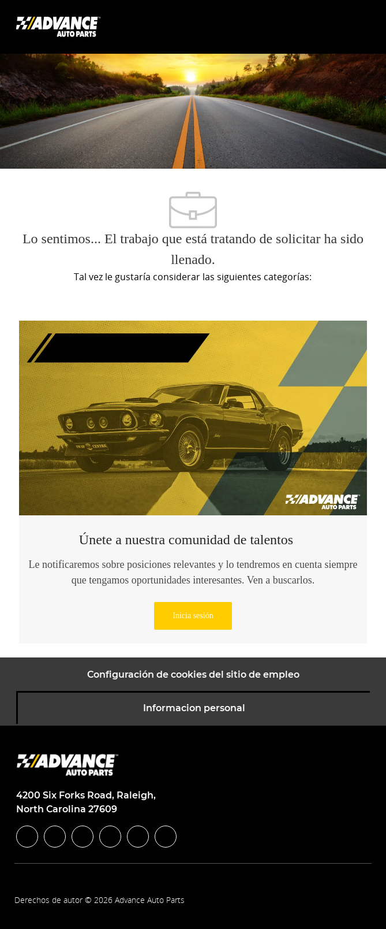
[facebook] (27, 837)
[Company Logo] (59, 26)
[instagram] (110, 837)
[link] (192, 616)
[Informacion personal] (194, 708)
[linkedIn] (55, 837)
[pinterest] (166, 837)
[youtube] (138, 837)
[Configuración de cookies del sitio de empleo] (193, 674)
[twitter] (82, 837)
